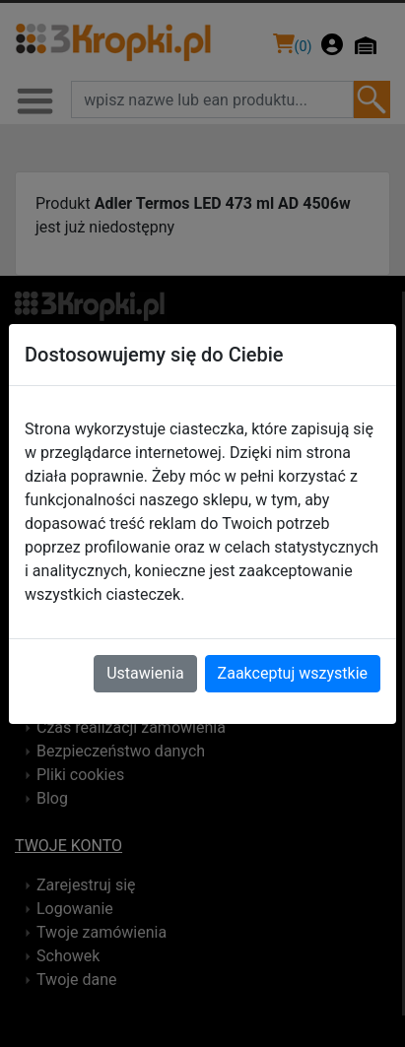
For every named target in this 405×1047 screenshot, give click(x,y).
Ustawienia (144, 673)
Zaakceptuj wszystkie (293, 673)
